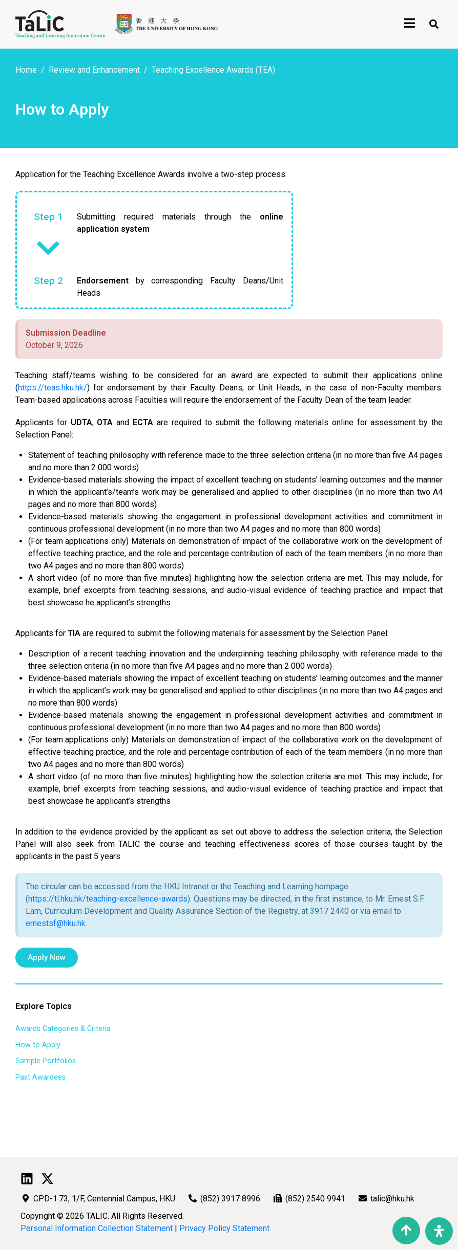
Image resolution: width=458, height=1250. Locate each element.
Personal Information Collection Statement (96, 1228)
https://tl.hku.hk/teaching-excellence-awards (108, 899)
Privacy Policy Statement (224, 1228)
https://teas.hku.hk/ (52, 387)
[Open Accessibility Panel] (439, 1231)
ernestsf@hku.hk (56, 923)
